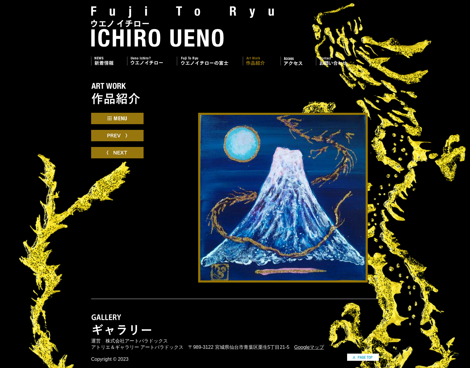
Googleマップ (309, 347)
